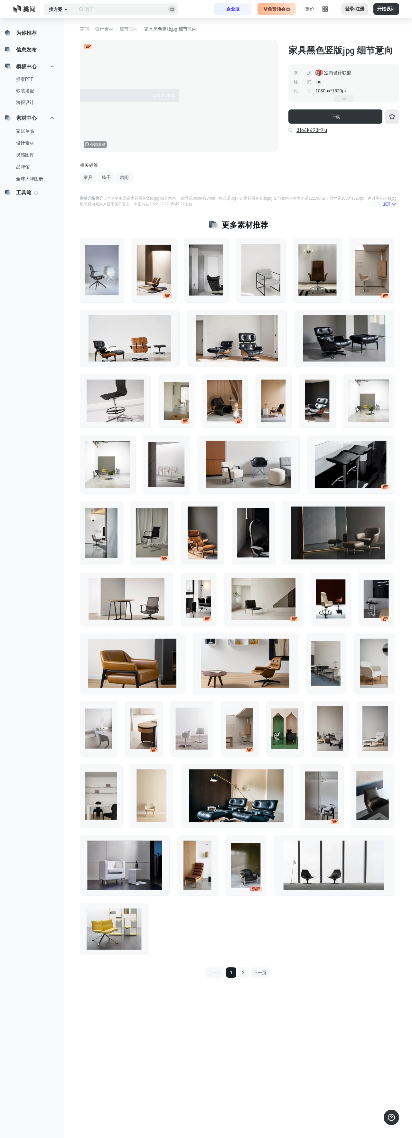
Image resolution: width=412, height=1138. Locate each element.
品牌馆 (23, 167)
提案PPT (24, 79)
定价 (309, 9)
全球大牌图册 (29, 178)
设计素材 (25, 143)
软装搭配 (25, 91)
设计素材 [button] (104, 29)
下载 (335, 116)
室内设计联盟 (337, 72)
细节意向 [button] (129, 29)
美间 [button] (84, 29)
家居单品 (25, 131)
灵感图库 (25, 155)
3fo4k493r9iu (311, 130)
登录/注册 (354, 8)
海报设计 (25, 102)
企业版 (233, 9)
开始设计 (386, 8)
